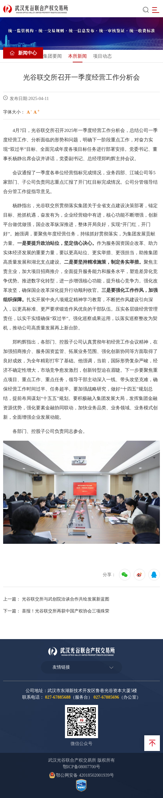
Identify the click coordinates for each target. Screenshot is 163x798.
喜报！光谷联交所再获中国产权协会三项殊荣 (65, 611)
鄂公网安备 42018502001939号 (81, 775)
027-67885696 (106, 697)
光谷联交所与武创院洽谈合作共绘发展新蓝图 (65, 599)
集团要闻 (52, 56)
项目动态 (102, 56)
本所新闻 (77, 56)
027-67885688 (58, 697)
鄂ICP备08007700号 (81, 766)
